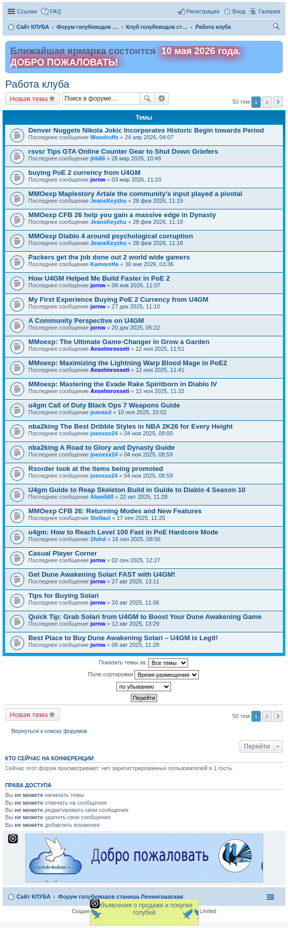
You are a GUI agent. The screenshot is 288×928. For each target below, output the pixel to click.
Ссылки (27, 11)
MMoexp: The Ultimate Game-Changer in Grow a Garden (119, 342)
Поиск (147, 98)
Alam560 (101, 497)
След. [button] (278, 101)
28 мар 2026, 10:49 (136, 158)
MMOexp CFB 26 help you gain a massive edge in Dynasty (122, 215)
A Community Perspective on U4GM (86, 320)
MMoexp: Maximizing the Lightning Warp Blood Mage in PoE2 (127, 363)
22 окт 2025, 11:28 (144, 497)
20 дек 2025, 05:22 (136, 327)
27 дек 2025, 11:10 (136, 306)
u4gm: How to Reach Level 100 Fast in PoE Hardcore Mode (123, 532)
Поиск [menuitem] (277, 28)
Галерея (269, 11)
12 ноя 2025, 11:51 (159, 349)
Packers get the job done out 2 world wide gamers (109, 257)
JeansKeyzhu (108, 201)
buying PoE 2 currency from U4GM (84, 172)
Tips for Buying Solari (63, 595)
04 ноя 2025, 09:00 (148, 433)
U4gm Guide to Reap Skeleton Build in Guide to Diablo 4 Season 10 (136, 490)
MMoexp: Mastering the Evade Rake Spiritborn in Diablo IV (122, 384)
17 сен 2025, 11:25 (141, 518)
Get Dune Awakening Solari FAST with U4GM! (101, 574)
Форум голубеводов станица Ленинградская (120, 896)
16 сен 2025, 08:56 (136, 539)
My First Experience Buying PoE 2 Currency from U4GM (118, 299)
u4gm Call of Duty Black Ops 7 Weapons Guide (104, 405)
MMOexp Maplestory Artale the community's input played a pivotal (135, 194)
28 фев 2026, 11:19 (158, 201)
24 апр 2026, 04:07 (149, 137)
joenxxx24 (103, 433)
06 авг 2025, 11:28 (135, 645)
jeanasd (100, 412)
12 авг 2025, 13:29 (135, 624)
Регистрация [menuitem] (203, 11)
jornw (97, 179)
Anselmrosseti (109, 349)
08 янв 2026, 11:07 (136, 285)
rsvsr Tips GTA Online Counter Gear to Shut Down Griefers (123, 151)
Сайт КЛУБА (33, 896)
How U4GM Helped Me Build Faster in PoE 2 (99, 278)
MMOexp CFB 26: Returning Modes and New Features (114, 511)
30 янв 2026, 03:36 (149, 264)
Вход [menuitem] (238, 11)
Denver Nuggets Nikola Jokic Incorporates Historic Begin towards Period (146, 130)
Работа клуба (37, 84)
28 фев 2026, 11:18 (158, 243)
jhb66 (97, 158)
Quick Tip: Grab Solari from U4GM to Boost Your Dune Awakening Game (145, 617)
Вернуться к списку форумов (49, 731)
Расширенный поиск (162, 98)
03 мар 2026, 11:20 (136, 179)
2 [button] (266, 102)
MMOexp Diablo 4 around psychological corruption (110, 236)
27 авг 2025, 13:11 (135, 581)
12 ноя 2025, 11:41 (159, 370)
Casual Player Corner (62, 553)
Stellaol (100, 518)
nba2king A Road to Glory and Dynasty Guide (101, 447)
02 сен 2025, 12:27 (136, 560)
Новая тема (29, 98)
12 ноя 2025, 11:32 (159, 391)
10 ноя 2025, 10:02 (141, 412)
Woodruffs (104, 137)
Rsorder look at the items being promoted (95, 469)
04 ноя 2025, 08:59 (148, 454)
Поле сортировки (143, 674)
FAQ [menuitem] (55, 11)
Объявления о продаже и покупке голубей (144, 909)
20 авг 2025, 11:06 (135, 602)
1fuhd (98, 539)
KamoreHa (104, 264)
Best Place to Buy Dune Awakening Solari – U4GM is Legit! (123, 638)
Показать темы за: (144, 662)
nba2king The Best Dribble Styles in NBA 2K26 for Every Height (130, 426)
